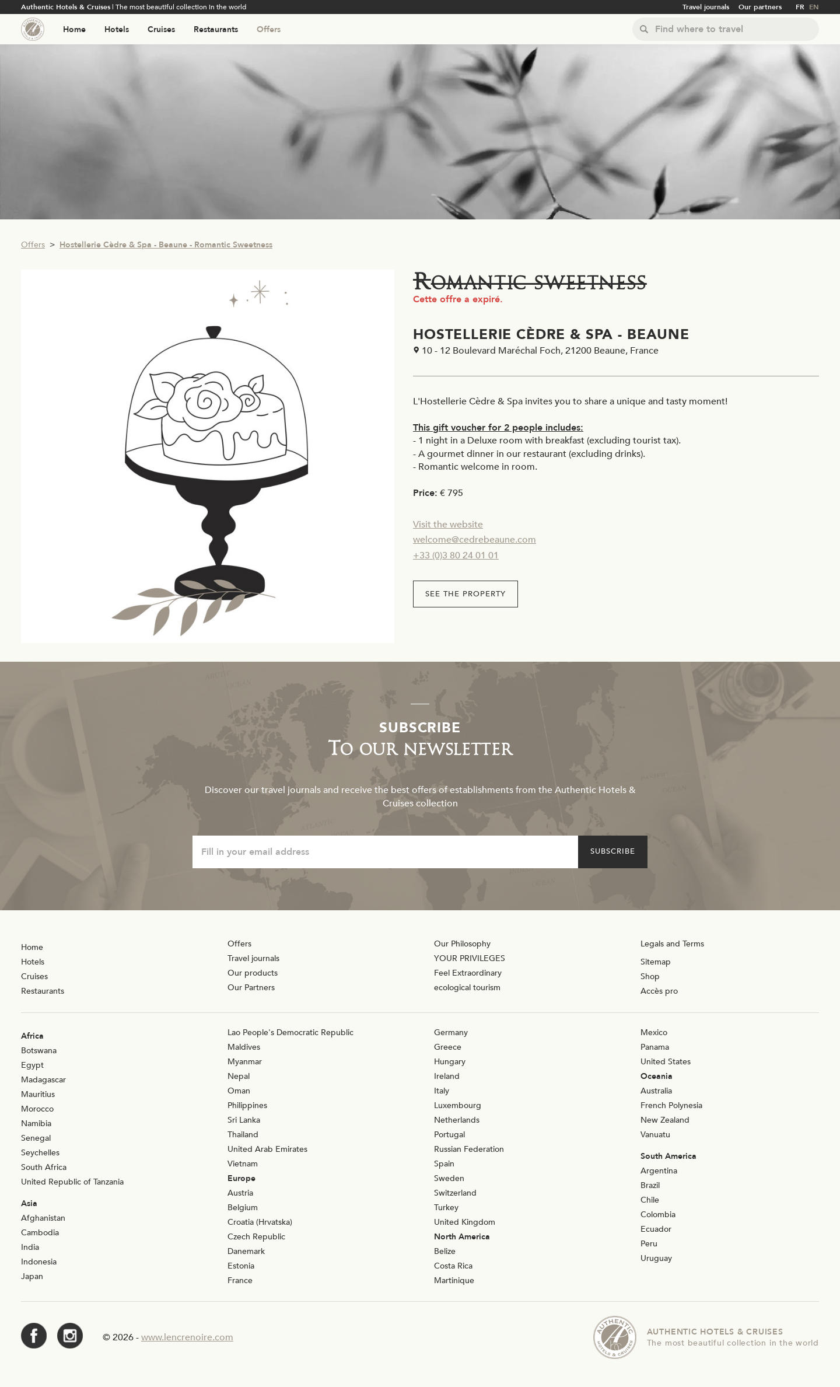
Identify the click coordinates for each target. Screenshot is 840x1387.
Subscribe (612, 851)
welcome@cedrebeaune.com (474, 539)
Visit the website (448, 524)
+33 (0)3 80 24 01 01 (456, 555)
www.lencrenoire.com (187, 1337)
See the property (465, 594)
